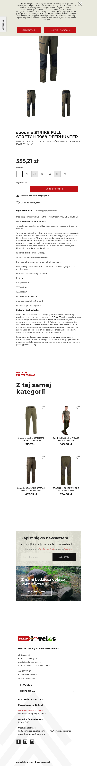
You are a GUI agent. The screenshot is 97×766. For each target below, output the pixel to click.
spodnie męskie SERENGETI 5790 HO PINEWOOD (31, 439)
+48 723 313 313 (24, 671)
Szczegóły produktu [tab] (46, 211)
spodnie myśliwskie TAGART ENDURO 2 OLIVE (66, 439)
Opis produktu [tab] (24, 211)
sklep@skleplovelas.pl (27, 675)
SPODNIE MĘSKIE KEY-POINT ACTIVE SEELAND (66, 489)
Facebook (18, 742)
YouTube (25, 742)
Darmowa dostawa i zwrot (30, 710)
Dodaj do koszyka (54, 189)
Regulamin (68, 549)
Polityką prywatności (47, 549)
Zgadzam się (28, 30)
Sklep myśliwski (36, 591)
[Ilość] (22, 189)
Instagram (32, 742)
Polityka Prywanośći (60, 30)
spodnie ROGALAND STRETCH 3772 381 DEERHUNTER (31, 489)
